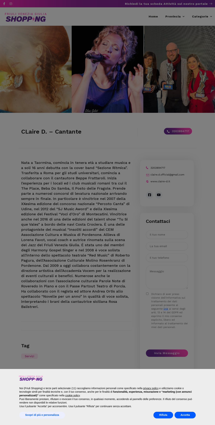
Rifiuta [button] (163, 414)
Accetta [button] (185, 414)
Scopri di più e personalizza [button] (42, 414)
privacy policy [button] (151, 388)
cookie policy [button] (72, 395)
